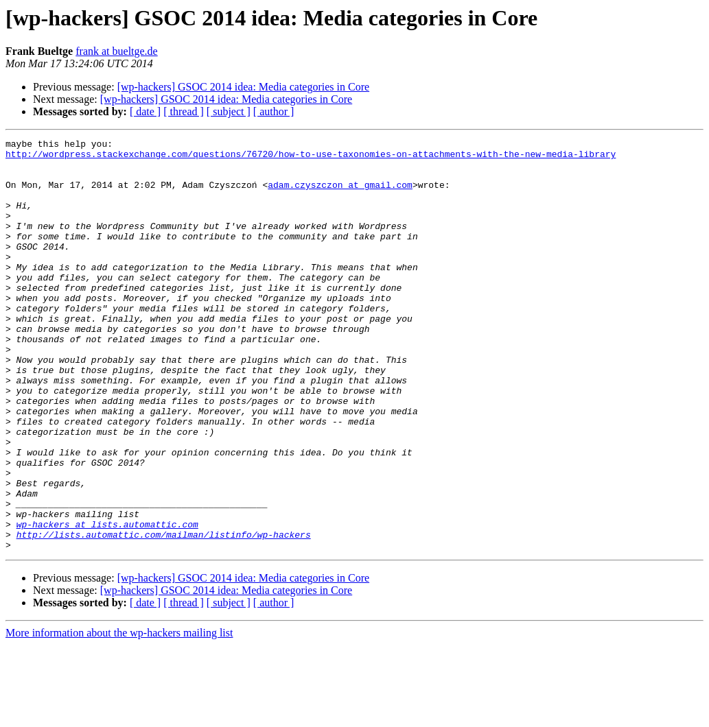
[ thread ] (183, 111)
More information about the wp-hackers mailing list (119, 715)
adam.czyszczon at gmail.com (340, 195)
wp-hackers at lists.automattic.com (107, 602)
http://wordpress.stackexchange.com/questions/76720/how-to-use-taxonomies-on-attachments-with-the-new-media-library (310, 158)
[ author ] (273, 111)
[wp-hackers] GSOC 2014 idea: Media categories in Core (243, 87)
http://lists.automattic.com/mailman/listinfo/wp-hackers (163, 614)
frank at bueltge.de (116, 51)
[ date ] (145, 111)
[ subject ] (229, 111)
